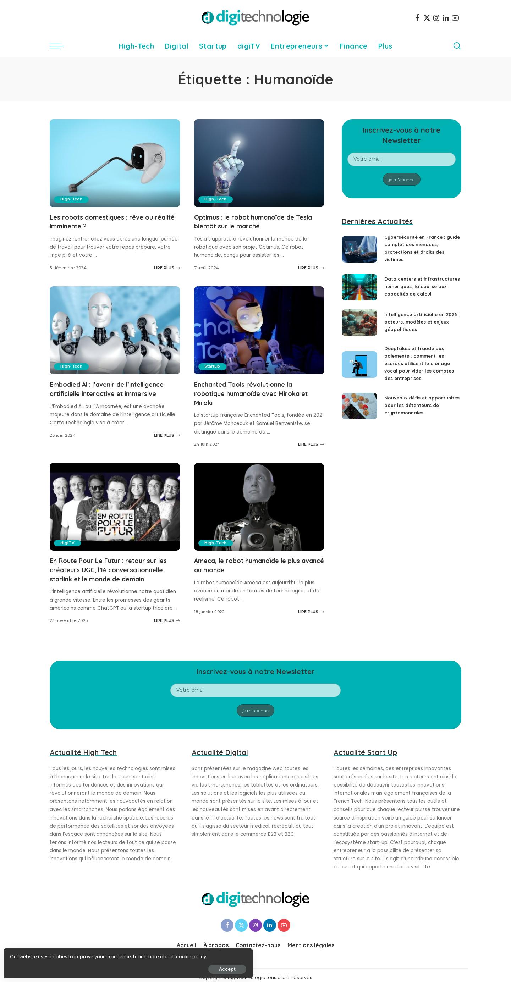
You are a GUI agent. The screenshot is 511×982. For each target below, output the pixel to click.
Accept (85, 966)
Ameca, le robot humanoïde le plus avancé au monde (254, 564)
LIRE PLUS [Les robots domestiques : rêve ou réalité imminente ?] (167, 267)
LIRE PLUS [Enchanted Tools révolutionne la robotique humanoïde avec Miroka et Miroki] (311, 443)
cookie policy (27, 954)
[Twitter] (426, 18)
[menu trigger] (60, 46)
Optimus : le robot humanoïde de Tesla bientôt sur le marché (251, 221)
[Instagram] (436, 18)
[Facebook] (417, 18)
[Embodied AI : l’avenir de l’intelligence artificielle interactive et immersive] (115, 330)
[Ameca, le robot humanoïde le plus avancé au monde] (259, 506)
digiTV (68, 541)
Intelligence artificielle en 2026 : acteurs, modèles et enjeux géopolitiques (417, 326)
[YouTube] (455, 18)
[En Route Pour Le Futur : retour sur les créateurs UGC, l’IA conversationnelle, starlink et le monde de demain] (115, 506)
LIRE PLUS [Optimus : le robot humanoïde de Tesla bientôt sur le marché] (311, 267)
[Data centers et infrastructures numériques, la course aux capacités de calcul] (359, 289)
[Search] (457, 46)
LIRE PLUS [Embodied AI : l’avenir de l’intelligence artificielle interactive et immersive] (167, 443)
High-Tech (72, 199)
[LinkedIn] (446, 18)
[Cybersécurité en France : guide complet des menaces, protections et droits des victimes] (359, 249)
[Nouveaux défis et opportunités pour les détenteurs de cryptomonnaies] (359, 413)
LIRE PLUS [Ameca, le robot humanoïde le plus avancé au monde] (311, 609)
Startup (213, 366)
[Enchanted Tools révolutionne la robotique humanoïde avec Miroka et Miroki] (259, 330)
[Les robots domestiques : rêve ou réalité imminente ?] (115, 163)
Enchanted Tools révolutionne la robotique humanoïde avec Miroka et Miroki (258, 392)
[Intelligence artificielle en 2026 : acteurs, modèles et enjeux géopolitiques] (359, 327)
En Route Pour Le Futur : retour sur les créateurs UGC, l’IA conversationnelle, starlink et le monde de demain (110, 572)
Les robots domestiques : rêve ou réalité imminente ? (108, 221)
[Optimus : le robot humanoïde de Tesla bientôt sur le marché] (259, 163)
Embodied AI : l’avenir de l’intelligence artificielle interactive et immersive (111, 392)
